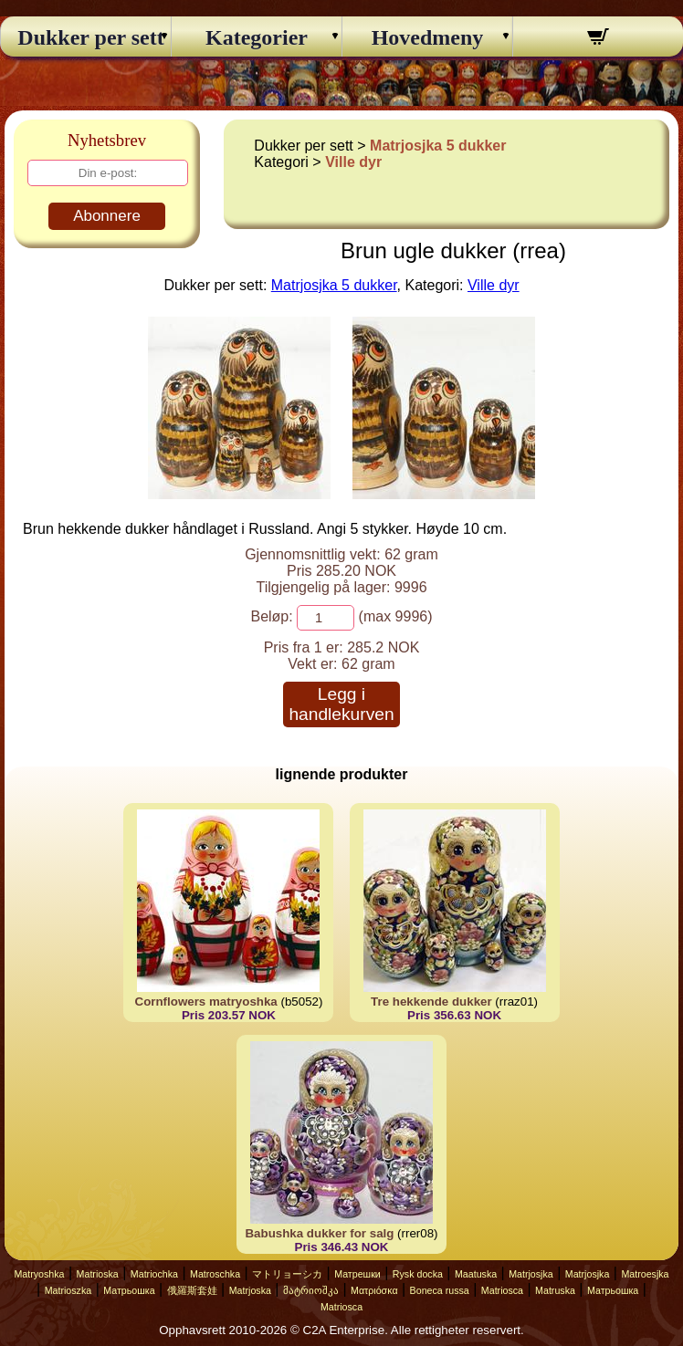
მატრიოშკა (311, 1290)
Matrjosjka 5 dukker (438, 145)
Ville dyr (353, 162)
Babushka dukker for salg (319, 1233)
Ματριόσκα (374, 1290)
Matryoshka (39, 1273)
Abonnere (107, 215)
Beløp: (271, 616)
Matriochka (154, 1273)
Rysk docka (418, 1273)
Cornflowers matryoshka (206, 1001)
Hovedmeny (428, 37)
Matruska (555, 1290)
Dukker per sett (85, 37)
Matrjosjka (531, 1273)
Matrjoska (250, 1290)
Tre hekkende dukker (431, 1001)
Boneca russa (439, 1290)
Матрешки (357, 1273)
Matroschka (215, 1273)
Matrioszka (68, 1290)
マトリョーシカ (287, 1273)
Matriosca (502, 1290)
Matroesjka (644, 1273)
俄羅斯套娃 (192, 1290)
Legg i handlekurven (341, 704)
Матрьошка (128, 1290)
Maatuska (476, 1273)
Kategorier (256, 37)
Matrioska (98, 1273)
